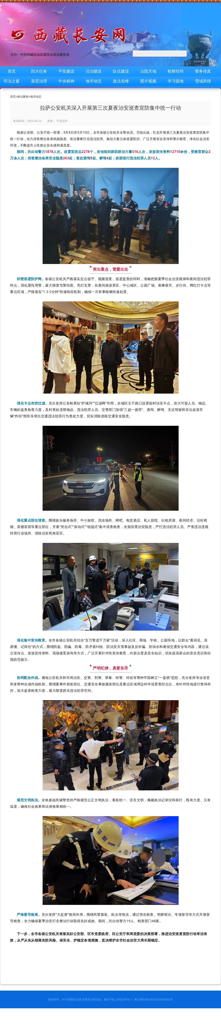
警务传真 (203, 71)
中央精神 (66, 81)
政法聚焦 (23, 96)
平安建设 (66, 71)
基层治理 (39, 81)
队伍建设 (121, 71)
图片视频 (148, 81)
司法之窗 (12, 81)
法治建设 (94, 71)
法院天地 (148, 71)
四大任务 (39, 71)
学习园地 (176, 81)
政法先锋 (121, 81)
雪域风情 (203, 81)
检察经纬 (176, 71)
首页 (12, 71)
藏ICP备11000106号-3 (118, 999)
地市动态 (94, 81)
